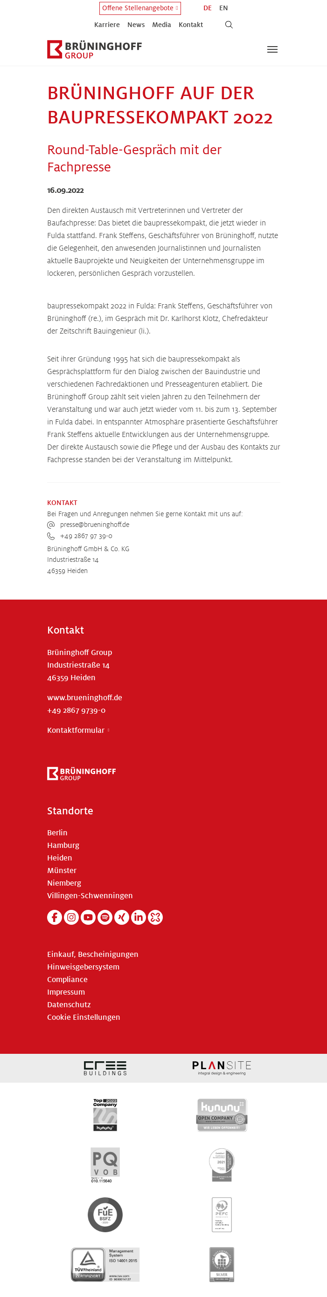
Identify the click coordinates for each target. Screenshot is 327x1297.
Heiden (59, 858)
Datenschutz (69, 1005)
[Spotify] (104, 917)
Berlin (57, 833)
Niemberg (64, 883)
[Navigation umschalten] (272, 49)
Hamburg (63, 845)
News (136, 24)
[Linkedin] (138, 917)
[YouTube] (88, 917)
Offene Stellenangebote (138, 8)
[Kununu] (155, 917)
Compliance (67, 980)
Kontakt (191, 24)
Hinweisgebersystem (83, 967)
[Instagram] (71, 917)
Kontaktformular (75, 730)
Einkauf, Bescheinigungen (93, 954)
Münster (62, 871)
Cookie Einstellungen (83, 1017)
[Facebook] (54, 917)
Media (161, 24)
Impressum (66, 992)
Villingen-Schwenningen (90, 896)
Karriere (107, 24)
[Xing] (121, 917)
